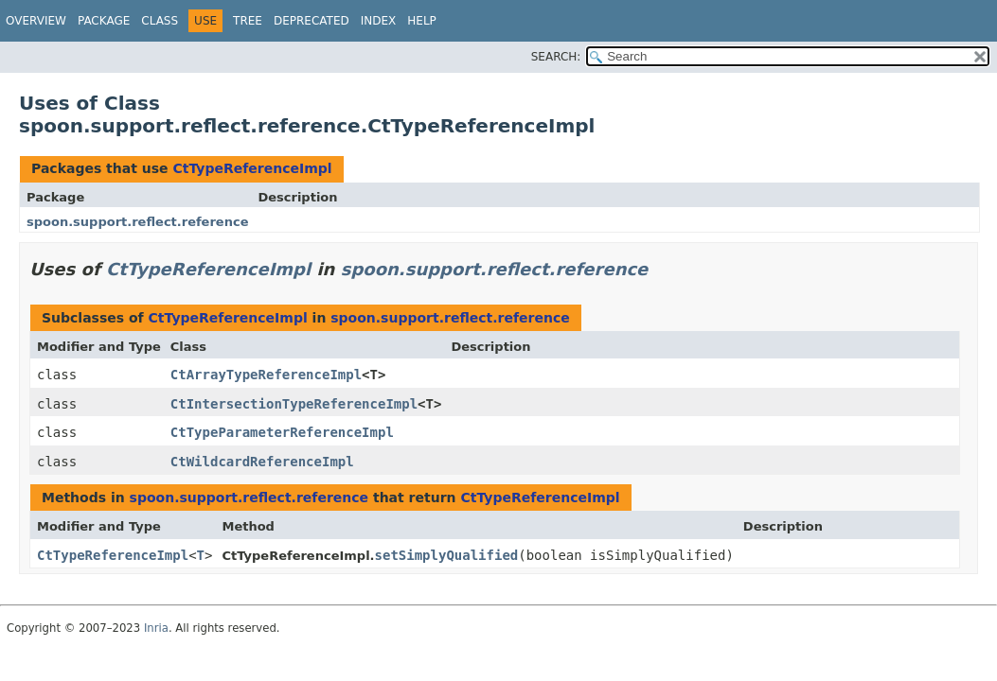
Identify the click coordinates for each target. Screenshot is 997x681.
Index (379, 20)
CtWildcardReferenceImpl (262, 461)
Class (159, 20)
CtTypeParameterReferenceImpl (282, 432)
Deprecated (311, 20)
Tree (247, 20)
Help (421, 20)
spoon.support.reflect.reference (137, 222)
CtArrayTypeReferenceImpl (266, 374)
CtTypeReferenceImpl (251, 168)
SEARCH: (556, 56)
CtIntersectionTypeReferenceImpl (294, 403)
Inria (156, 628)
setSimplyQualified (447, 555)
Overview (36, 20)
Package (104, 20)
